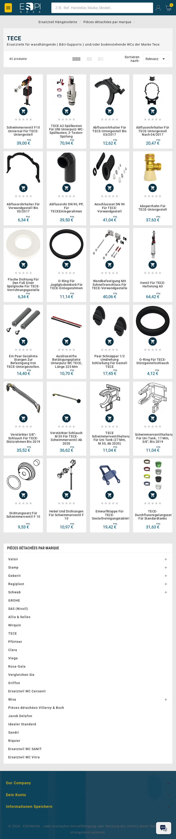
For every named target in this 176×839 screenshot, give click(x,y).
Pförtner (15, 642)
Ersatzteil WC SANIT (25, 749)
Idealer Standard (22, 724)
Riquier (14, 741)
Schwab (14, 592)
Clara (12, 650)
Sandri (13, 732)
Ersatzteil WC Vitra (24, 757)
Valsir (13, 559)
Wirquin (14, 625)
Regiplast (16, 584)
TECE (12, 633)
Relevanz (156, 59)
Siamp (13, 567)
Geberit (14, 576)
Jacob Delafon (20, 716)
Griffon (14, 683)
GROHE (14, 600)
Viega (13, 658)
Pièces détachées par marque (33, 548)
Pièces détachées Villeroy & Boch (36, 708)
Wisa (12, 699)
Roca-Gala (17, 666)
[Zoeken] (102, 8)
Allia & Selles (19, 617)
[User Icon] (158, 8)
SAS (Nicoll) (18, 609)
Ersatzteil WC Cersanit (27, 691)
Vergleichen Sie (21, 675)
